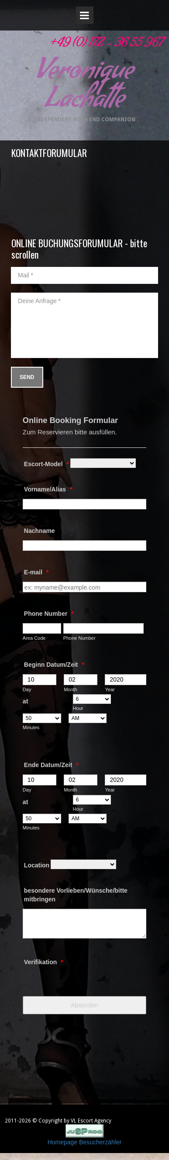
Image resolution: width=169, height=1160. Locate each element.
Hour (78, 708)
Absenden (84, 1005)
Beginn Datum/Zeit (54, 664)
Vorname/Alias (48, 489)
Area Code (34, 638)
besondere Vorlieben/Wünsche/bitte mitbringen (76, 895)
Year (109, 689)
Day (27, 689)
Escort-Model (46, 464)
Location (36, 865)
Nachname (39, 530)
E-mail (36, 572)
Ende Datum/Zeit (51, 764)
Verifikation (43, 962)
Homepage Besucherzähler (85, 1142)
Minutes (31, 727)
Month (70, 689)
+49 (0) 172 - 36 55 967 (105, 45)
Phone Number (49, 613)
